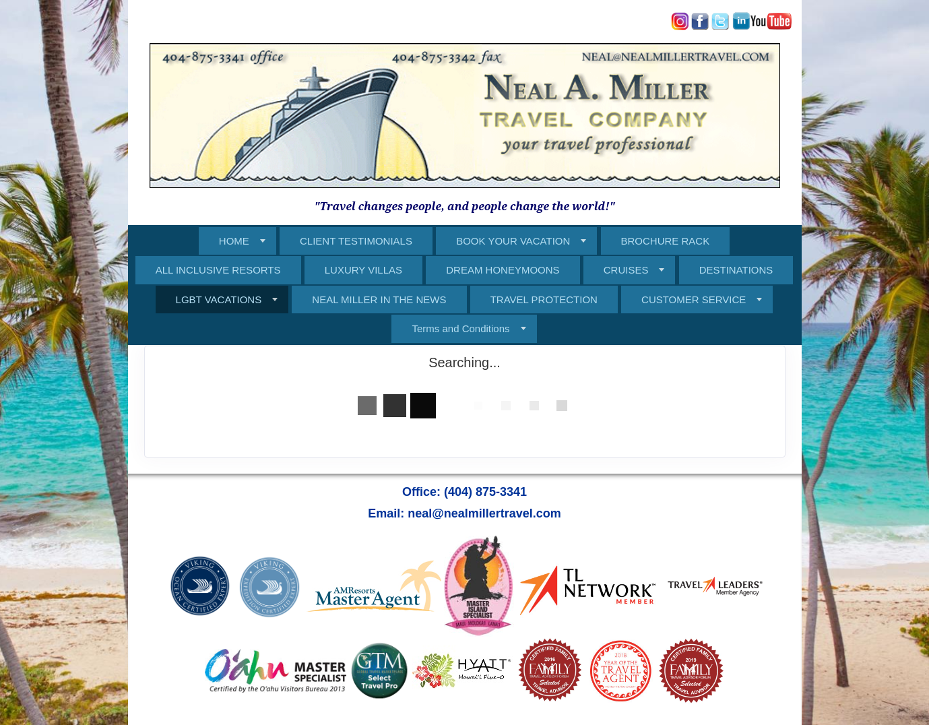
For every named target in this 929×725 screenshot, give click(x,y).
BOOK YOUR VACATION (513, 241)
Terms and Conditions (460, 328)
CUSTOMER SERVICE (693, 299)
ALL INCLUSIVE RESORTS (218, 270)
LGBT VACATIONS (219, 299)
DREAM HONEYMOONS (502, 270)
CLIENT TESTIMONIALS (356, 241)
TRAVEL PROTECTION (544, 299)
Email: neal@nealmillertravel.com (464, 513)
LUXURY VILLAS (363, 270)
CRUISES (626, 270)
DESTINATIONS (736, 270)
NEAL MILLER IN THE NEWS (379, 299)
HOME (234, 241)
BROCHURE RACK (665, 241)
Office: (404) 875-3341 (464, 492)
